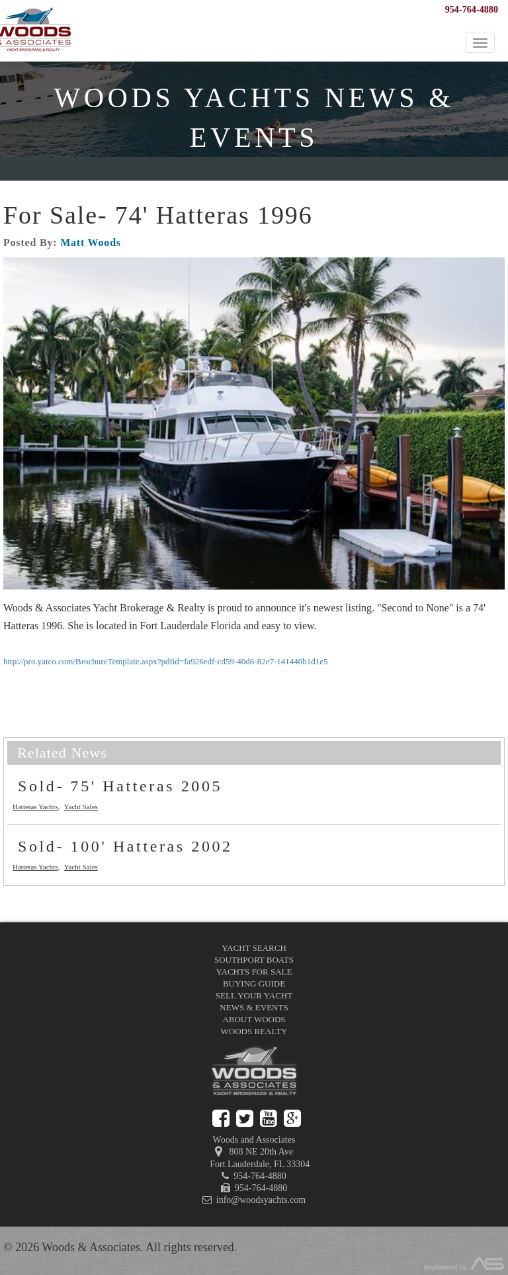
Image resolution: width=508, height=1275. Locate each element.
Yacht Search (254, 948)
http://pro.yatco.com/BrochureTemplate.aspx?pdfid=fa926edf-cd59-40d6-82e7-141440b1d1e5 (165, 661)
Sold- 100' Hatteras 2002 (125, 846)
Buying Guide (254, 984)
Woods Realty (254, 1031)
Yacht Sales (81, 807)
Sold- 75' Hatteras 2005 (120, 786)
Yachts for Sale (254, 972)
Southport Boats (254, 960)
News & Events (254, 1007)
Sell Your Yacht (254, 995)
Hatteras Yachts (35, 807)
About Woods (253, 1019)
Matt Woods (90, 242)
